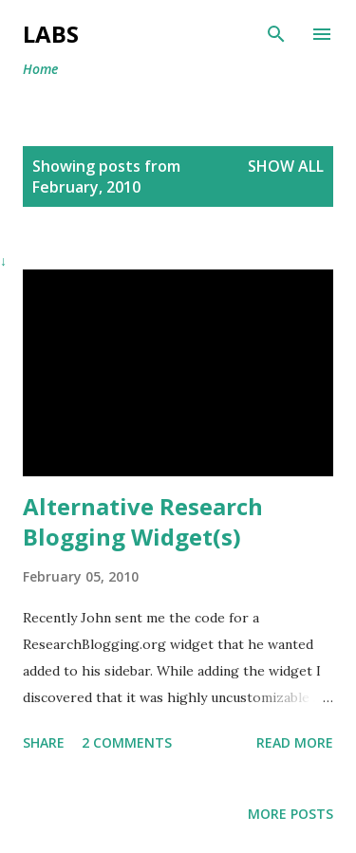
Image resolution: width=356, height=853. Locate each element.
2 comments (127, 742)
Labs (51, 33)
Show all (286, 166)
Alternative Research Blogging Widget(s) (143, 521)
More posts (290, 814)
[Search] (276, 34)
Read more (294, 742)
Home (40, 69)
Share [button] (44, 742)
